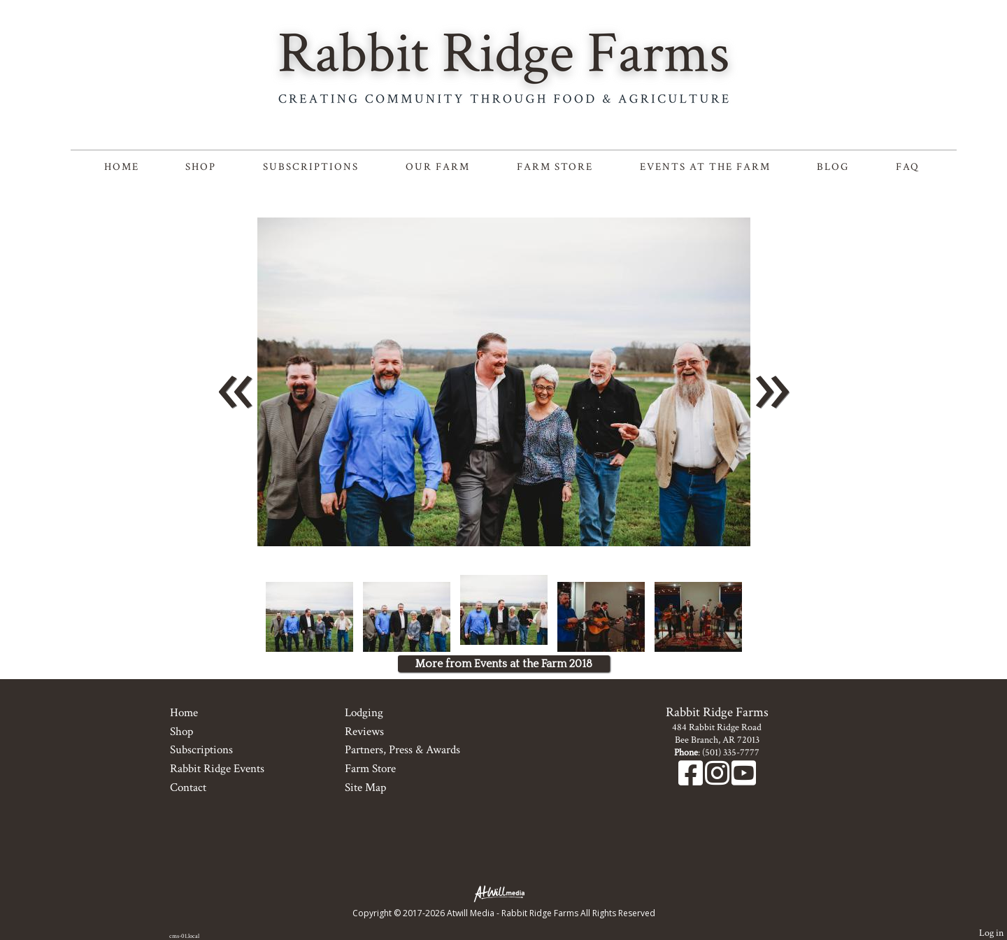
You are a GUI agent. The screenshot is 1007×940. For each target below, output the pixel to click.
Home (121, 166)
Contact (188, 787)
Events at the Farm (705, 166)
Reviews (364, 731)
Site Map (365, 787)
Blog (833, 166)
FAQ (908, 166)
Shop (200, 166)
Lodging (364, 712)
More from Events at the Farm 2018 (503, 663)
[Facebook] (691, 780)
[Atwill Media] (503, 892)
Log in (991, 932)
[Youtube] (743, 780)
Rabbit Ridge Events (217, 768)
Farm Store (555, 166)
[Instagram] (718, 780)
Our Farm (438, 166)
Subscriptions (311, 166)
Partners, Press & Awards (402, 749)
